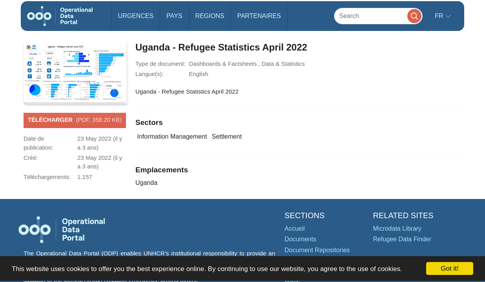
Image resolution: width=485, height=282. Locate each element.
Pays (174, 16)
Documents (300, 239)
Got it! (449, 268)
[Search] (378, 16)
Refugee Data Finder (402, 239)
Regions (209, 16)
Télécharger (75, 120)
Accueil (294, 228)
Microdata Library (397, 228)
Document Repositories (317, 250)
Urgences (136, 16)
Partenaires (259, 16)
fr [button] (440, 16)
